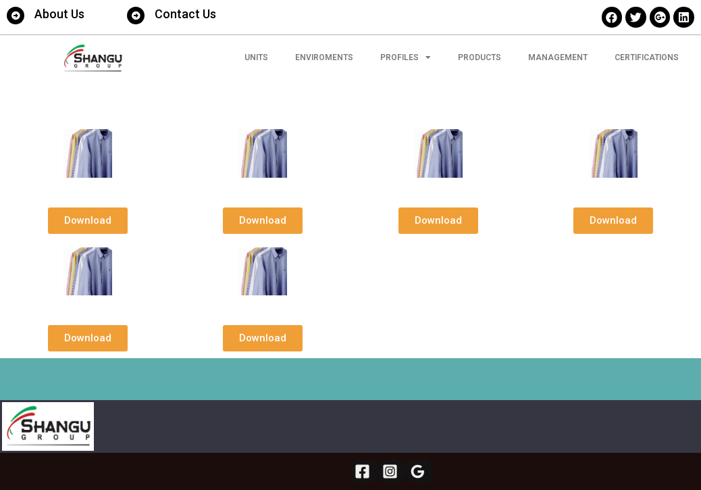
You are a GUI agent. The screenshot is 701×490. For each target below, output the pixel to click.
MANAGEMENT (558, 57)
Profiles (405, 57)
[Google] (420, 471)
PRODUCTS (479, 57)
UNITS (256, 57)
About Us (59, 14)
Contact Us (185, 14)
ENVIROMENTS (324, 57)
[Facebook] (364, 471)
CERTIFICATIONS (647, 57)
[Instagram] (392, 471)
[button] (88, 220)
